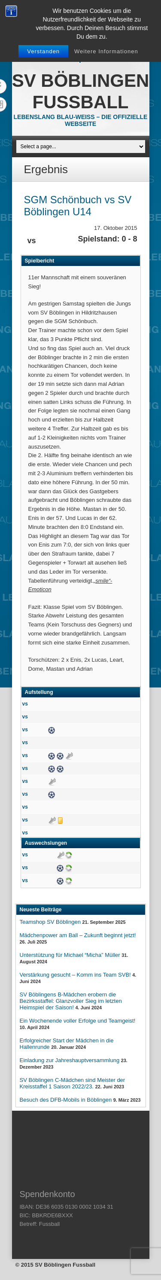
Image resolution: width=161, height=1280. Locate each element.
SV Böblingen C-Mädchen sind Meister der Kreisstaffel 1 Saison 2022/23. (72, 1083)
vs (25, 704)
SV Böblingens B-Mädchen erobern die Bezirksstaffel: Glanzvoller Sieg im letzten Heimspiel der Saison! (71, 1001)
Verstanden (43, 51)
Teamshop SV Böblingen (50, 922)
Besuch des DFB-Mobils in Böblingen (66, 1100)
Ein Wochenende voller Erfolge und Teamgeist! (78, 1020)
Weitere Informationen (106, 51)
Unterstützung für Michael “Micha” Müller (70, 955)
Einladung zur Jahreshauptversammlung (70, 1060)
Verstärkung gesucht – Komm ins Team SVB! (75, 974)
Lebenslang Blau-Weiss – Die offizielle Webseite (81, 120)
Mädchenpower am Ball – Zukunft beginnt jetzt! (78, 935)
